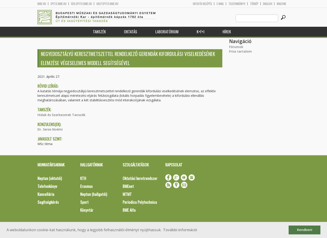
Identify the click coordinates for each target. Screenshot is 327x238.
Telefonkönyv (236, 3)
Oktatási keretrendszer (140, 178)
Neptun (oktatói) (49, 178)
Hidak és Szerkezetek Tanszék (61, 115)
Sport (84, 202)
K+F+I (200, 31)
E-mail (220, 3)
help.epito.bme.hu (107, 3)
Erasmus (86, 186)
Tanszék (99, 31)
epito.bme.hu (59, 3)
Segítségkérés (48, 202)
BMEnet (128, 186)
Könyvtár (86, 210)
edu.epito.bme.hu (81, 3)
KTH (83, 178)
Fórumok (236, 47)
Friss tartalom (240, 51)
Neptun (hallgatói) (93, 194)
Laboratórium (166, 31)
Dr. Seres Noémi (50, 129)
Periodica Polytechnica (140, 202)
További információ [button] (180, 229)
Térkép (254, 3)
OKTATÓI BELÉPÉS (202, 3)
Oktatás (130, 31)
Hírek (227, 31)
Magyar (281, 3)
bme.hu (41, 3)
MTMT (127, 194)
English (267, 3)
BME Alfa (129, 210)
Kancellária (45, 194)
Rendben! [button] (304, 230)
